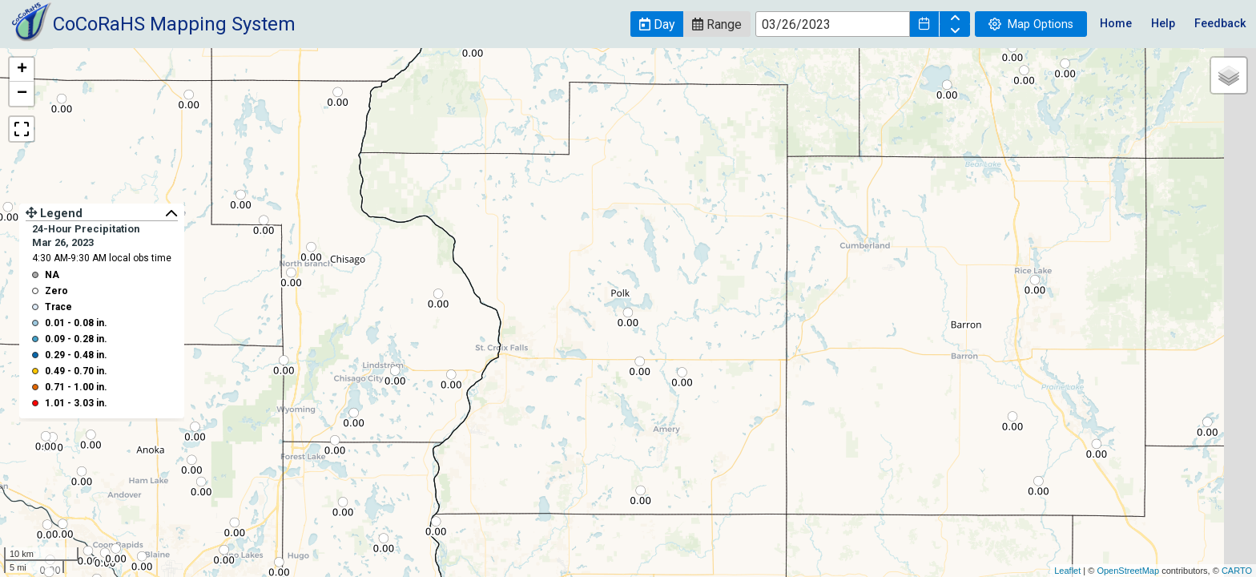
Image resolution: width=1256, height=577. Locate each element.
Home (1116, 23)
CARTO (1237, 570)
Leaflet (1067, 570)
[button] (656, 24)
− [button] (22, 94)
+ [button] (22, 70)
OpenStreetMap (1128, 570)
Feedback (1220, 23)
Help (1163, 23)
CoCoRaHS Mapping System (174, 24)
